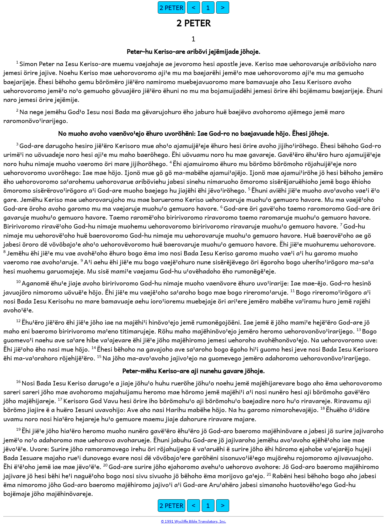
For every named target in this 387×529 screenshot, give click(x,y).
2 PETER (171, 7)
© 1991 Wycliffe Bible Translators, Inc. (193, 521)
